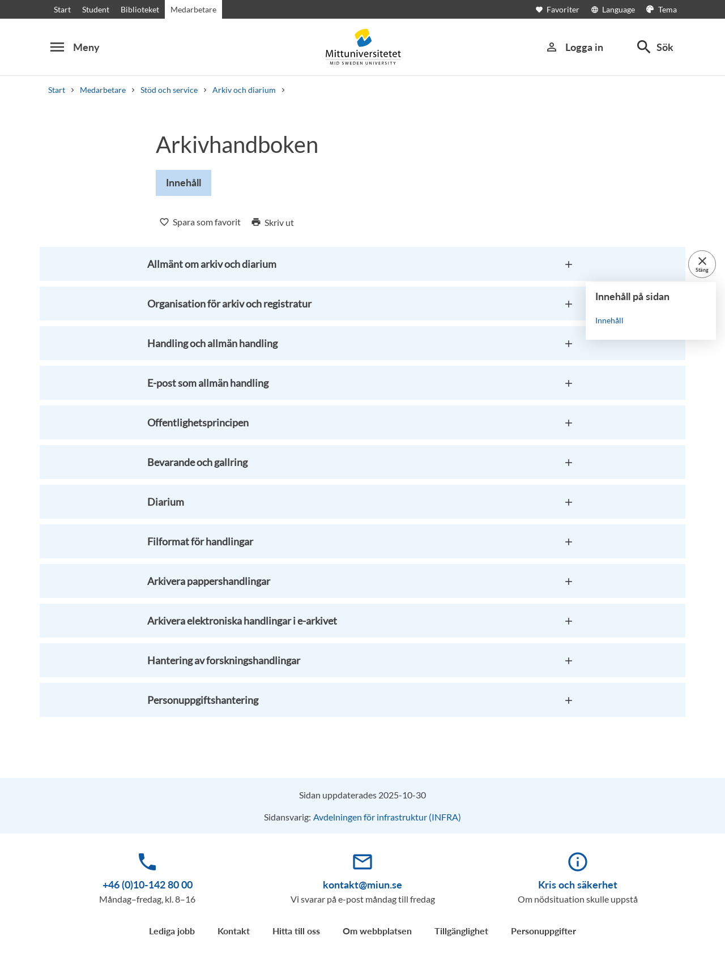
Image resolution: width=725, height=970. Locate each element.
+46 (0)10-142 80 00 (148, 884)
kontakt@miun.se (362, 884)
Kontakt (234, 930)
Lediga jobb (172, 930)
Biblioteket (140, 9)
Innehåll (609, 320)
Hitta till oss (296, 930)
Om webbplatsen (377, 930)
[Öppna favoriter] (563, 9)
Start (62, 9)
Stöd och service (169, 90)
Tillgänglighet (461, 930)
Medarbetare (193, 9)
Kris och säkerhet (577, 884)
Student (95, 9)
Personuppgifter (543, 930)
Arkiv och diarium (244, 90)
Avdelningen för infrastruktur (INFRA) (387, 816)
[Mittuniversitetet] (362, 47)
